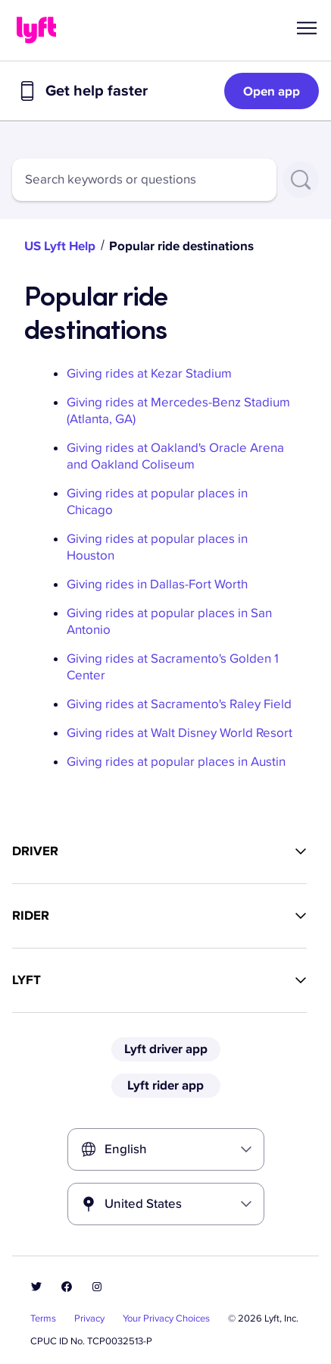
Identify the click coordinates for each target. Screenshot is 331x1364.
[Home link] (36, 30)
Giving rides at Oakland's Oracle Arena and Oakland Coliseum (175, 456)
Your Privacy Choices (166, 1318)
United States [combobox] (143, 1204)
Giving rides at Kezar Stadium (149, 373)
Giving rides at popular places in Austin (176, 762)
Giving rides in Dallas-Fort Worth (157, 584)
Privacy (89, 1318)
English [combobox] (126, 1149)
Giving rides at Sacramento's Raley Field (179, 704)
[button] (307, 28)
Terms (43, 1318)
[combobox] (144, 179)
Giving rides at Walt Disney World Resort (179, 733)
